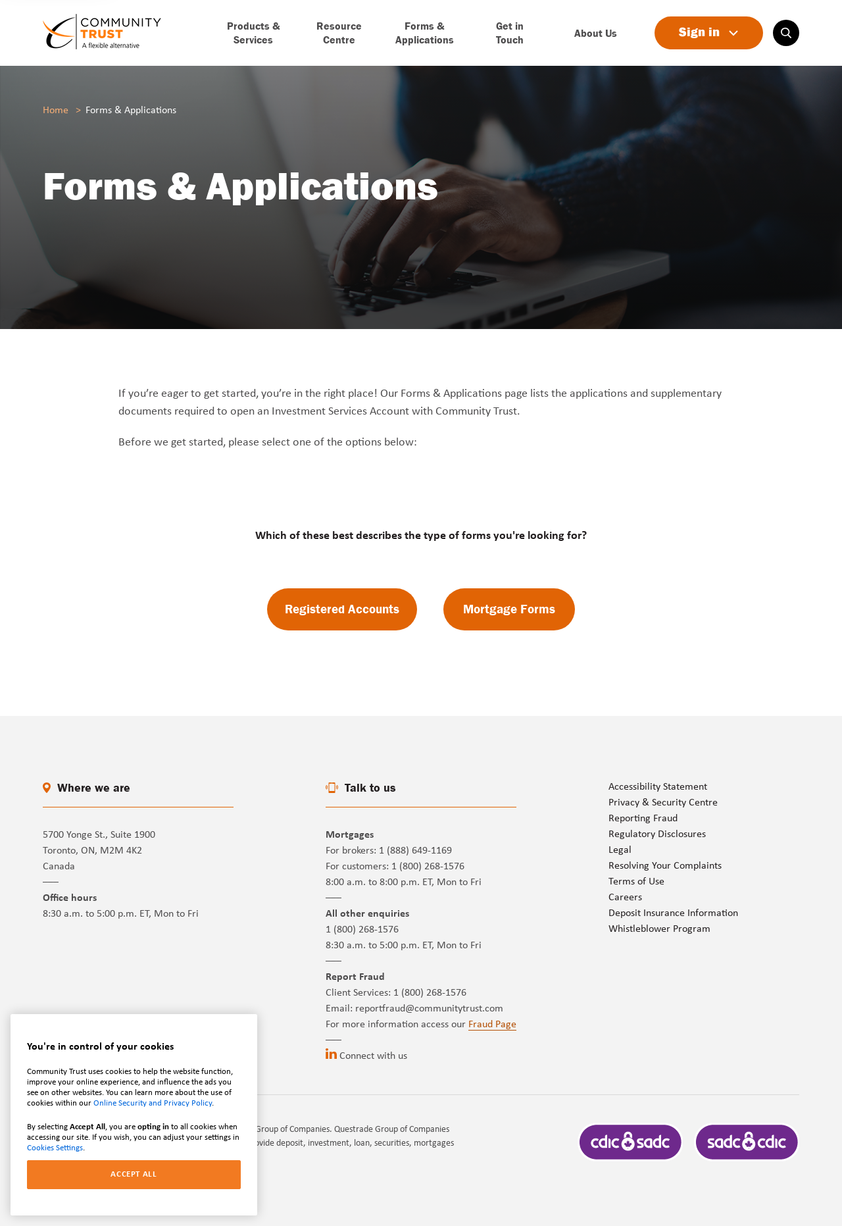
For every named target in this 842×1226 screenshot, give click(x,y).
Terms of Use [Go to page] (636, 882)
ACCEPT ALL (134, 1174)
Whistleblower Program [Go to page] (659, 929)
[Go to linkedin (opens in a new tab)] (331, 1053)
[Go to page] (102, 33)
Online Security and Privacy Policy (152, 1103)
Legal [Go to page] (620, 850)
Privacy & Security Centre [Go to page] (663, 803)
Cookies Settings (55, 1148)
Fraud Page (492, 1024)
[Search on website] (786, 33)
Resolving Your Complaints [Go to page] (665, 866)
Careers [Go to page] (625, 897)
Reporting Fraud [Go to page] (643, 818)
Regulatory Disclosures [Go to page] (657, 834)
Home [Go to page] (55, 110)
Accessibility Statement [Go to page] (657, 787)
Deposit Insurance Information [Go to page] (673, 913)
